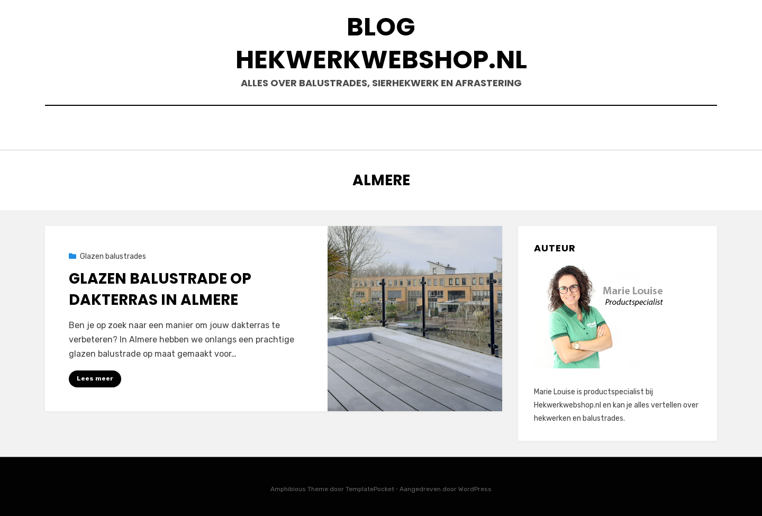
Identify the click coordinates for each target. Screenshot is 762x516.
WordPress (475, 486)
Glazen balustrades (113, 253)
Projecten (629, 128)
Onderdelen (460, 128)
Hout (404, 128)
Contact (566, 128)
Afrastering (289, 128)
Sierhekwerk (137, 128)
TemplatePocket (370, 486)
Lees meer (95, 375)
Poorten (355, 128)
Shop (516, 128)
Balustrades (213, 128)
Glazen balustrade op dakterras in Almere (160, 286)
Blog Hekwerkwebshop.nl (381, 43)
